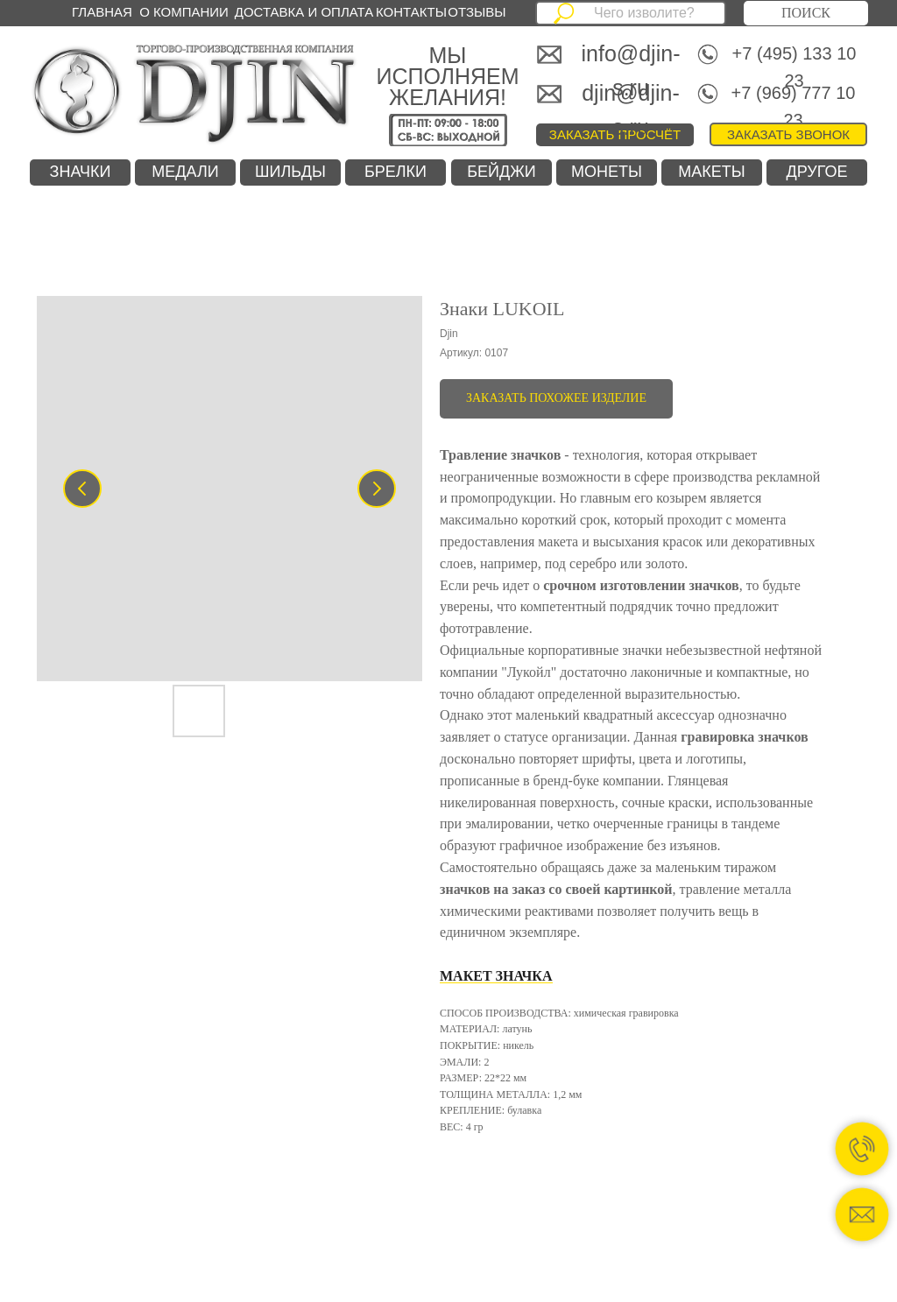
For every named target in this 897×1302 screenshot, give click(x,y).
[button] (788, 134)
